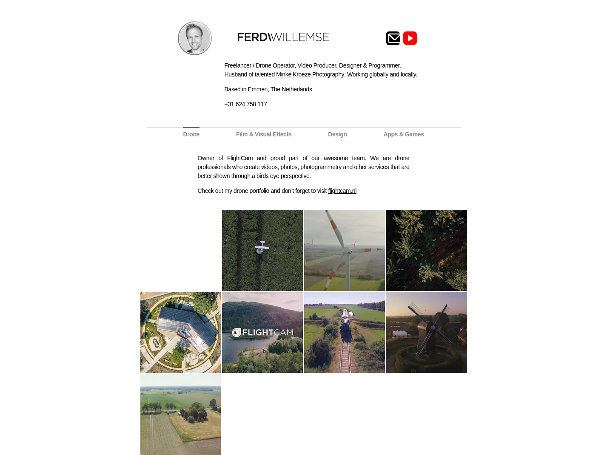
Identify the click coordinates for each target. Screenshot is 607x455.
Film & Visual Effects (263, 134)
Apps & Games (403, 134)
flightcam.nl (342, 190)
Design (337, 134)
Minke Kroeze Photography (310, 74)
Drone (191, 134)
